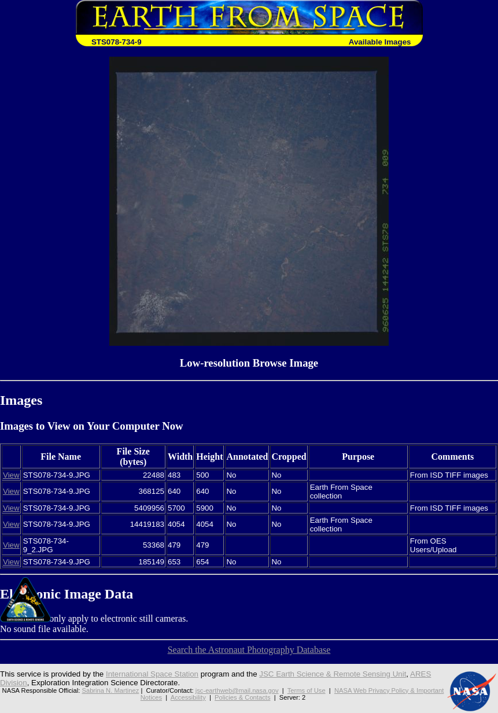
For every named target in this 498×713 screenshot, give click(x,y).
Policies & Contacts (242, 697)
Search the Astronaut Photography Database (249, 650)
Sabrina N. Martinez (110, 690)
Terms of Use (306, 690)
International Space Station (152, 674)
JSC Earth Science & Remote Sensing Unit (332, 674)
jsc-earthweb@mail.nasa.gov (237, 690)
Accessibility (188, 697)
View (11, 475)
